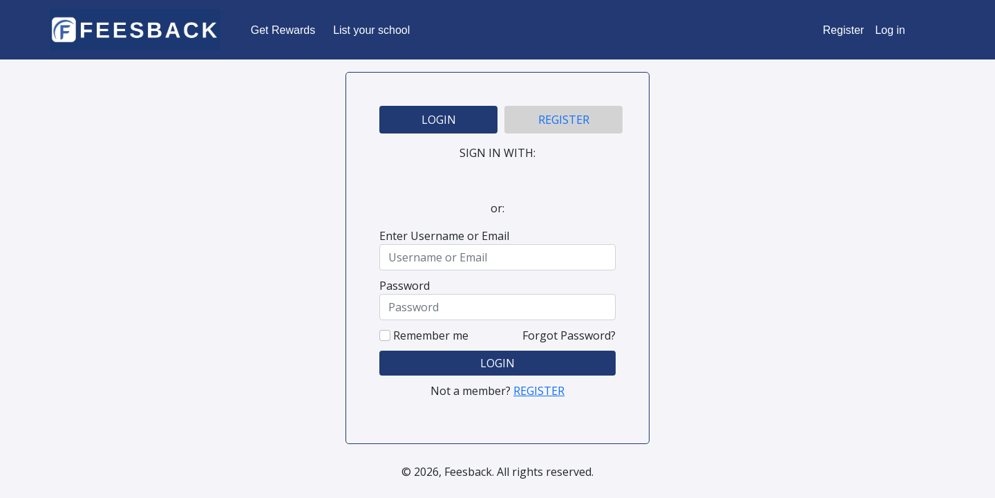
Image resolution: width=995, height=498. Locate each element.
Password (404, 285)
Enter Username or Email (444, 235)
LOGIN (438, 119)
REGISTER (563, 119)
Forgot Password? (569, 335)
